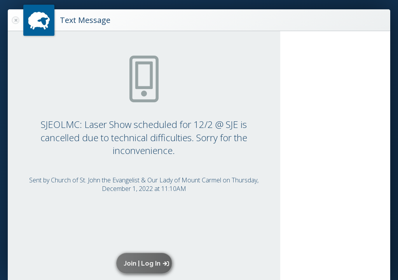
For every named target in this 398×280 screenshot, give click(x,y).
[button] (146, 263)
